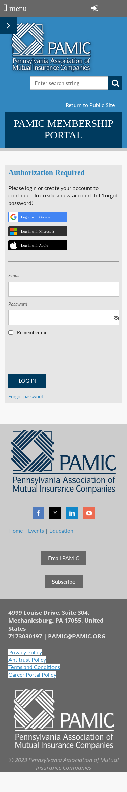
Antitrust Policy (27, 659)
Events (36, 530)
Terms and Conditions (34, 667)
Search (115, 83)
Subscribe (63, 581)
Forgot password (25, 396)
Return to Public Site (90, 105)
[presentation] (59, 357)
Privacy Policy (25, 652)
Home (15, 530)
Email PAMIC (63, 558)
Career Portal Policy (32, 674)
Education (61, 530)
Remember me (32, 332)
